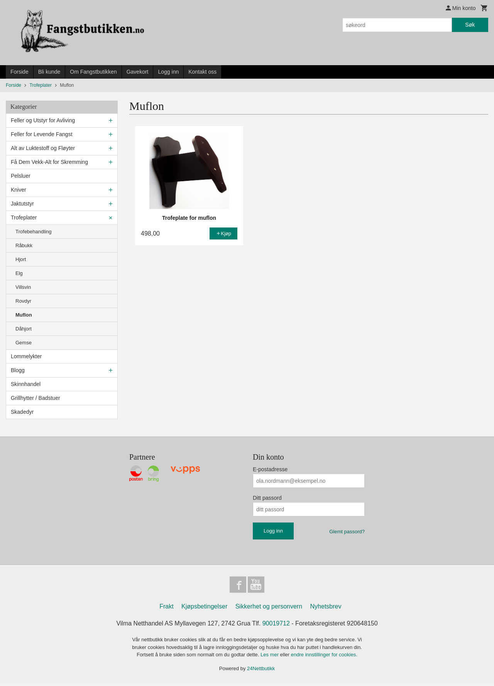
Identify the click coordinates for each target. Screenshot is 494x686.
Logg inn (168, 72)
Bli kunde (49, 72)
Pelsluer (20, 176)
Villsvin (23, 287)
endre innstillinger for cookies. (324, 657)
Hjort (20, 259)
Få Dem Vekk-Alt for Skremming (49, 162)
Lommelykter (26, 356)
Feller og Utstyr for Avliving (43, 120)
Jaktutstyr (22, 204)
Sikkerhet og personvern (268, 608)
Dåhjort (23, 329)
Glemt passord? (347, 531)
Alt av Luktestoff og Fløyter (43, 148)
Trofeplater (24, 217)
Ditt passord (267, 498)
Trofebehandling (33, 231)
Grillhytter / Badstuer (35, 398)
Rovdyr (23, 301)
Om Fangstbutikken (93, 72)
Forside (19, 72)
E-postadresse (270, 469)
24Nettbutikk (261, 670)
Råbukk (23, 245)
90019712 (276, 625)
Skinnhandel (26, 384)
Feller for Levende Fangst (42, 134)
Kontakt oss (202, 72)
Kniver (18, 190)
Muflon (23, 315)
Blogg (18, 370)
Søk (470, 25)
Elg (19, 273)
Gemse (23, 343)
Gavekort (138, 72)
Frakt (166, 608)
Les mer (270, 657)
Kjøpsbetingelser (204, 608)
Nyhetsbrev (326, 608)
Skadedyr (22, 412)
